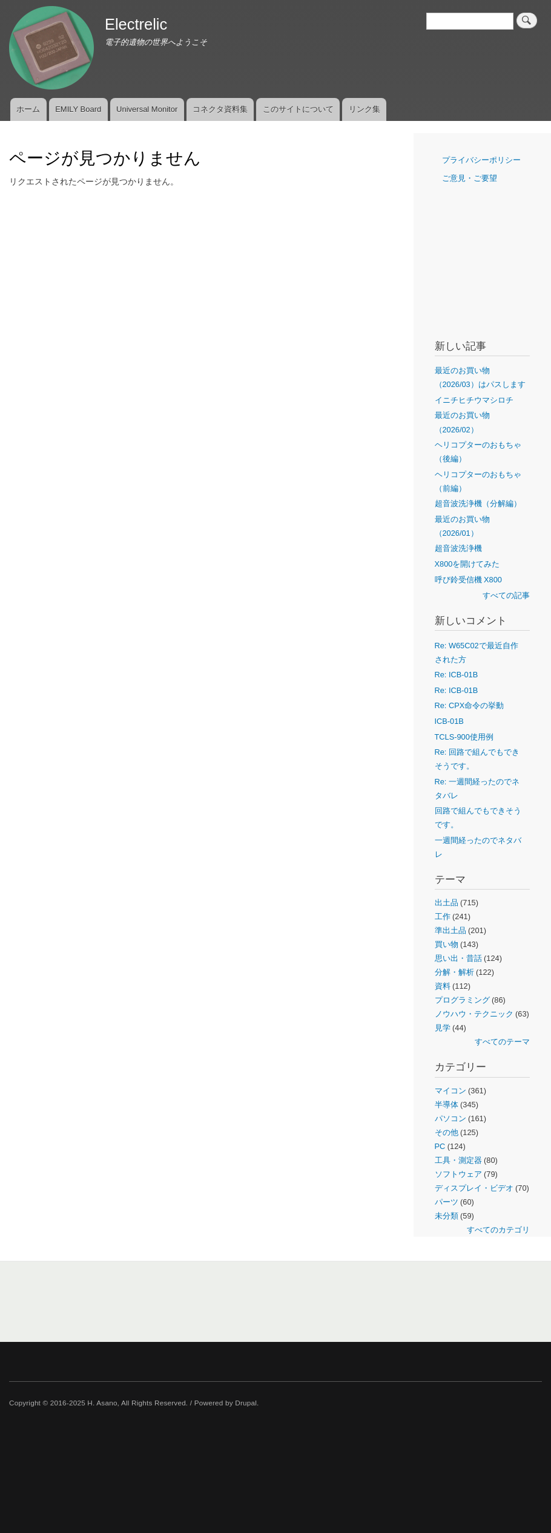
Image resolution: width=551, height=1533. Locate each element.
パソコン (450, 1118)
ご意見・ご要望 (469, 178)
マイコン (450, 1090)
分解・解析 (454, 972)
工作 (442, 916)
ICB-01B (449, 721)
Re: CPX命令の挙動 (469, 705)
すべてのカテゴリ (498, 1229)
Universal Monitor (146, 109)
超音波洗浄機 (458, 548)
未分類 (446, 1215)
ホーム (28, 109)
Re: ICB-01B (456, 674)
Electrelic (136, 24)
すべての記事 (506, 595)
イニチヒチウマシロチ (474, 400)
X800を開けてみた (467, 563)
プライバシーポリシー (481, 159)
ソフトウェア (458, 1174)
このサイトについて (298, 109)
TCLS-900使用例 (464, 736)
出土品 (446, 902)
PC (440, 1146)
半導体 (446, 1104)
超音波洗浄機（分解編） (478, 503)
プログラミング (462, 999)
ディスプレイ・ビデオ (474, 1188)
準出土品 (450, 930)
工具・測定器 (458, 1160)
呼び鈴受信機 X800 (468, 579)
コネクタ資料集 (220, 109)
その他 (446, 1132)
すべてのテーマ (502, 1041)
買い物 (446, 944)
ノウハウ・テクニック (474, 1013)
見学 (442, 1027)
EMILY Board (78, 109)
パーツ (446, 1201)
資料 (442, 986)
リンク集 (364, 109)
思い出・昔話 (458, 958)
